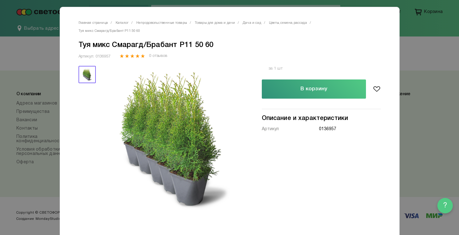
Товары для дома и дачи (215, 22)
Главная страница (93, 22)
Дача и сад (252, 22)
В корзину (313, 89)
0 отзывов (158, 56)
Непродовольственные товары (161, 22)
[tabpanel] (172, 139)
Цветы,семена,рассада (288, 22)
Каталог (122, 22)
